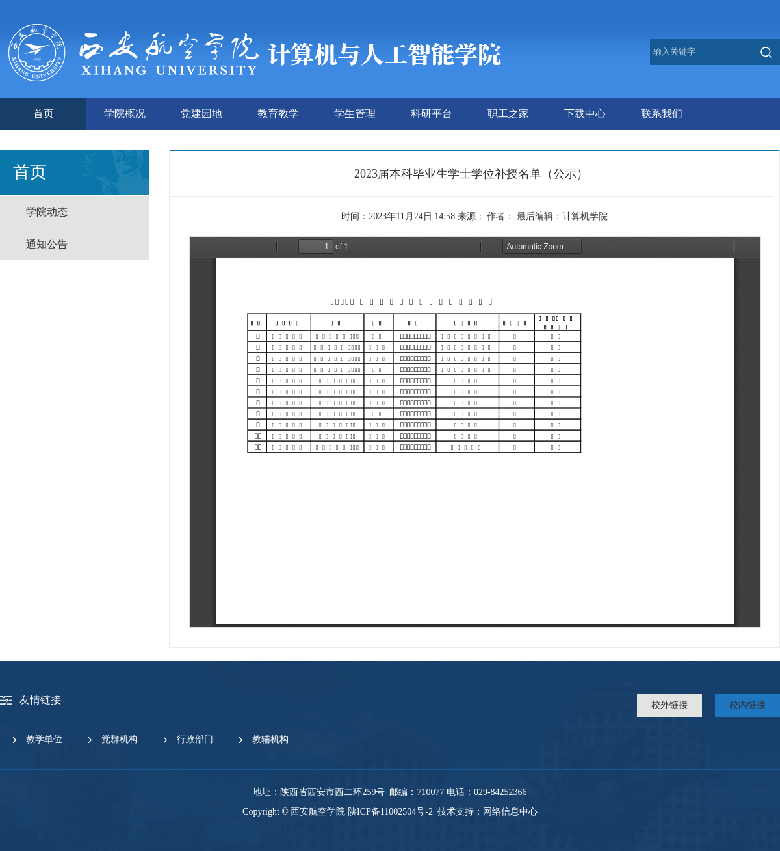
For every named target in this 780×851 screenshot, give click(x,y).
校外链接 (669, 705)
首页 (43, 113)
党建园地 (201, 113)
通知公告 (47, 244)
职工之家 (508, 113)
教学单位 (44, 739)
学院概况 (125, 113)
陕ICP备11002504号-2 (390, 812)
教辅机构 (270, 739)
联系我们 (661, 113)
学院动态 (47, 211)
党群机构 (119, 739)
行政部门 (195, 739)
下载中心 (585, 113)
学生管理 (355, 113)
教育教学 (278, 113)
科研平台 (431, 113)
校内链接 (747, 705)
